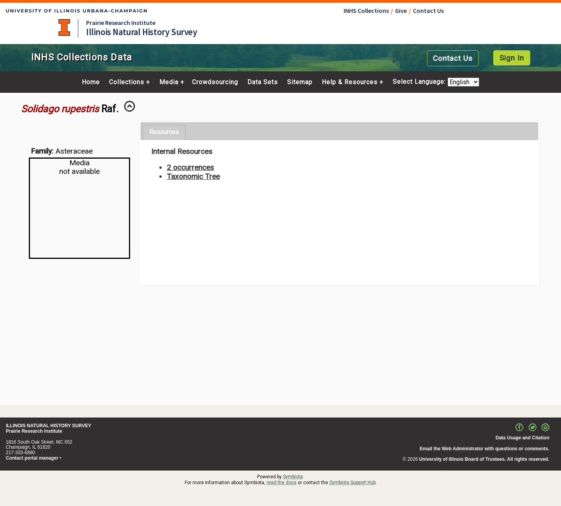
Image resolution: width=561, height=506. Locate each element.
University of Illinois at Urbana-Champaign (64, 27)
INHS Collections (366, 10)
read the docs (281, 482)
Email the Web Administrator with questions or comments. (484, 448)
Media (168, 82)
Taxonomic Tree (193, 176)
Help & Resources (350, 82)
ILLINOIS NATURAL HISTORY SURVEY (48, 425)
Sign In (511, 57)
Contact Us (428, 10)
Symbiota (293, 476)
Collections (126, 82)
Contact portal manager (32, 458)
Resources (164, 132)
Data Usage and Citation (522, 438)
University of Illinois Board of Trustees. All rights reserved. (484, 459)
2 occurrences (190, 167)
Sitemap (299, 82)
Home (91, 82)
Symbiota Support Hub (352, 482)
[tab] (164, 132)
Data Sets (262, 82)
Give (401, 10)
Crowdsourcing (215, 82)
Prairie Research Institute (120, 23)
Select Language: (420, 82)
